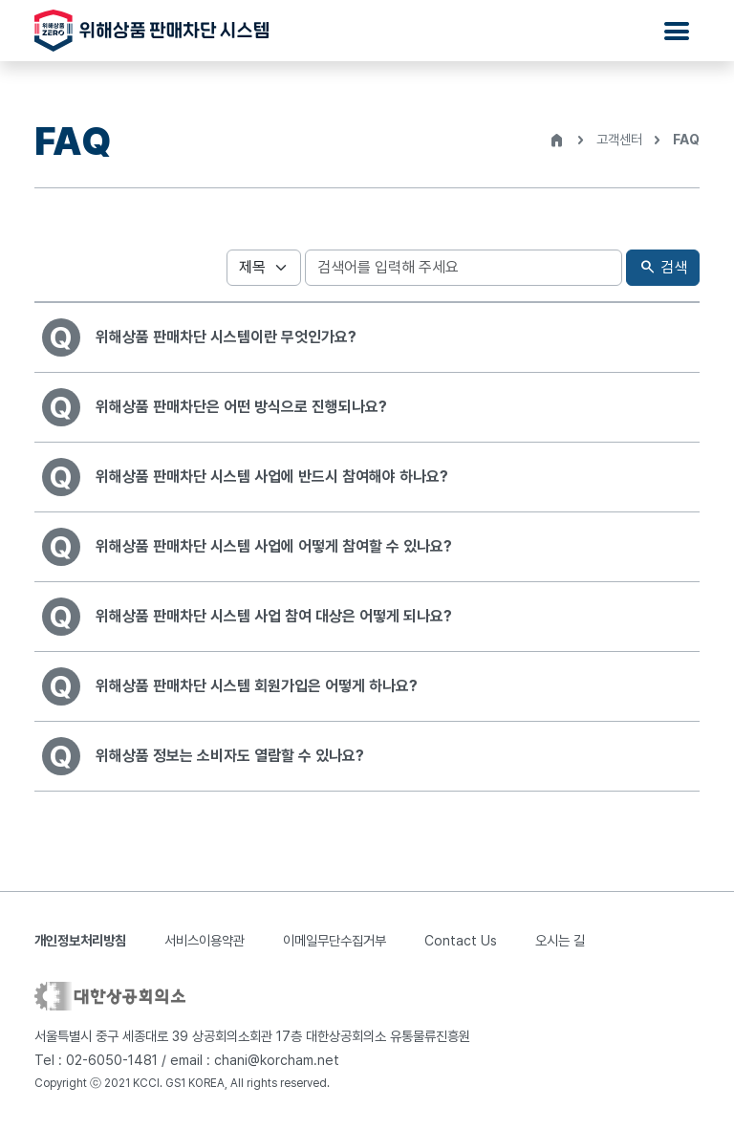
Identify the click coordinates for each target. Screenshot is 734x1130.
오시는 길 (560, 940)
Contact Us (460, 940)
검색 (662, 268)
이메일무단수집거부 (334, 940)
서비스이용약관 (204, 940)
